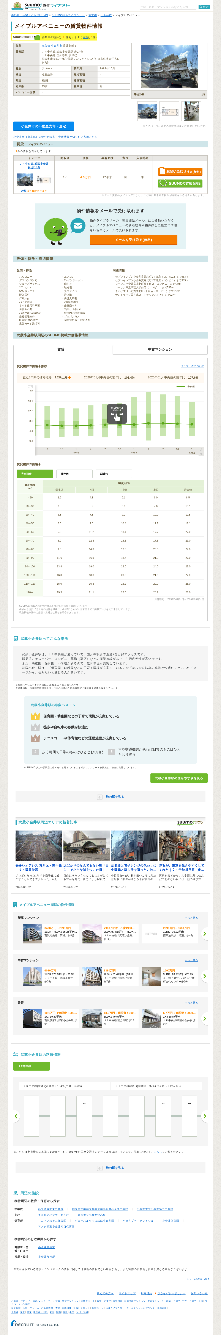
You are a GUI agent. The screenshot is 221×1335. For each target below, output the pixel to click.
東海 (52, 1312)
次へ (204, 1116)
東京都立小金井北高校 (92, 1214)
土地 (200, 1301)
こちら (158, 1151)
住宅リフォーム (31, 1308)
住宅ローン (98, 1308)
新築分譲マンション (135, 1301)
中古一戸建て (189, 1301)
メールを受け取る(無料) (133, 240)
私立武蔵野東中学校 (50, 1209)
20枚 (23, 190)
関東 (29, 1312)
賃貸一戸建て (104, 1301)
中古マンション (156, 1301)
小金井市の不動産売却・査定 (43, 126)
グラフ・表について (192, 366)
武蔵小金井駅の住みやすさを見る (179, 778)
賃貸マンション (70, 1301)
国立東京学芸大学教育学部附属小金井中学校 (100, 1209)
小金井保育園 (170, 1220)
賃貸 (85, 37)
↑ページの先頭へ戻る (198, 1279)
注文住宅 (16, 1308)
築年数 (65, 473)
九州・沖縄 (82, 1312)
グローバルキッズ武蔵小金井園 (94, 1220)
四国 (65, 1312)
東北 (22, 1312)
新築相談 (66, 1308)
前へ (16, 1116)
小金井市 (106, 15)
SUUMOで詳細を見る (180, 183)
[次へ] (204, 933)
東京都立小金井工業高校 (53, 1214)
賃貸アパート (88, 1301)
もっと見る (191, 917)
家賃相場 (117, 1301)
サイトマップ (127, 1293)
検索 (206, 6)
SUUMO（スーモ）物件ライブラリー (40, 6)
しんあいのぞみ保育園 (52, 1220)
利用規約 (146, 1293)
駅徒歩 (104, 473)
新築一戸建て (173, 1301)
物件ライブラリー (115, 1308)
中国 (71, 1312)
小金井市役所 (46, 1256)
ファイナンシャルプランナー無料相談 (146, 1308)
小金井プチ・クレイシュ (138, 1220)
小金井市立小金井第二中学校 (155, 1209)
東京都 (92, 15)
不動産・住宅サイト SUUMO (29, 15)
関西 (58, 1312)
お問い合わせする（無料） (180, 171)
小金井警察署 (46, 1247)
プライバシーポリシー (172, 1293)
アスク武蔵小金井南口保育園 (56, 1226)
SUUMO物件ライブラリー (68, 15)
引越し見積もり (81, 1308)
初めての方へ (105, 1293)
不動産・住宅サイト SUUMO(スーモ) (31, 1301)
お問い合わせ (199, 1293)
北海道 (14, 1312)
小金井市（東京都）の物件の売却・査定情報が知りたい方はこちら (55, 136)
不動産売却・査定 (50, 1308)
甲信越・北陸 (40, 1312)
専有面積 (26, 473)
